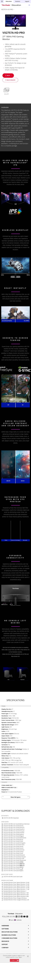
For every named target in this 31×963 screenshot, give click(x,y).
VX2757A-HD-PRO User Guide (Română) (14, 844)
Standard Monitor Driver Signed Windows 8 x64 (16, 894)
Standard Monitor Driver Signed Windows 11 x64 (16, 889)
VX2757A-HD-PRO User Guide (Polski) (13, 841)
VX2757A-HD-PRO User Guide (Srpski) (13, 846)
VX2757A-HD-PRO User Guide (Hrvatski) (14, 832)
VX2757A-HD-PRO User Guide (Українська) (15, 860)
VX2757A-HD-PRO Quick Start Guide (13, 876)
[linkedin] (17, 917)
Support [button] (5, 944)
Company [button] (5, 947)
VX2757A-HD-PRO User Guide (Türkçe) (13, 851)
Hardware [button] (5, 925)
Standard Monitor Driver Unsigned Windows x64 (16, 900)
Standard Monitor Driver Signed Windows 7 (15, 891)
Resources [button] (5, 941)
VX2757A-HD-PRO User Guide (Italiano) (14, 834)
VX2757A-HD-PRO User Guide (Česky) (13, 853)
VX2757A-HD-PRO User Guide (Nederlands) (15, 838)
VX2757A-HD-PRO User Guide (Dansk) (13, 825)
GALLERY (6, 91)
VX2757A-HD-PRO (7, 9)
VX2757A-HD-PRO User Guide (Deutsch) (14, 827)
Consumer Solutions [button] (9, 938)
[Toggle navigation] (29, 5)
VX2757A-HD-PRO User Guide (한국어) (13, 867)
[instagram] (19, 917)
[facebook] (22, 917)
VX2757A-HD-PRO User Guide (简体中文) (14, 863)
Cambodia (17, 920)
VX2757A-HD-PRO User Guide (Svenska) (14, 850)
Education (9, 1)
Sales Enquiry (10, 80)
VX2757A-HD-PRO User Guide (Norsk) (13, 839)
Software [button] (5, 929)
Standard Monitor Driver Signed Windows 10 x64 (16, 882)
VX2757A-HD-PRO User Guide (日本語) (13, 862)
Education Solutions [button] (10, 932)
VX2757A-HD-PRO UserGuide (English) (13, 870)
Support (27, 1)
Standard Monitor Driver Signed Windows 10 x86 (16, 886)
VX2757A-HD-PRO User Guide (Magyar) (14, 836)
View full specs (15, 797)
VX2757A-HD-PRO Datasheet (11, 818)
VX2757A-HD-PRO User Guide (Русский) (14, 858)
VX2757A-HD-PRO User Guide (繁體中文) (14, 865)
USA (13, 960)
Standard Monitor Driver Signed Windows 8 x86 (16, 896)
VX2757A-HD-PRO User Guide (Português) (14, 843)
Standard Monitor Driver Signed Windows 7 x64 (16, 893)
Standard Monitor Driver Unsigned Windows (15, 898)
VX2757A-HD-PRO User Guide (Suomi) (13, 848)
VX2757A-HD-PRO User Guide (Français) (14, 831)
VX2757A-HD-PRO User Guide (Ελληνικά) (14, 855)
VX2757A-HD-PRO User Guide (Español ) (14, 829)
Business (17, 1)
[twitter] (27, 917)
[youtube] (24, 917)
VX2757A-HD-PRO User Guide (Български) (14, 857)
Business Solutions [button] (9, 935)
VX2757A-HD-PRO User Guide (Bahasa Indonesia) (16, 824)
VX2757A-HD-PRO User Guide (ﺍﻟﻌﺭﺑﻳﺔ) (13, 869)
